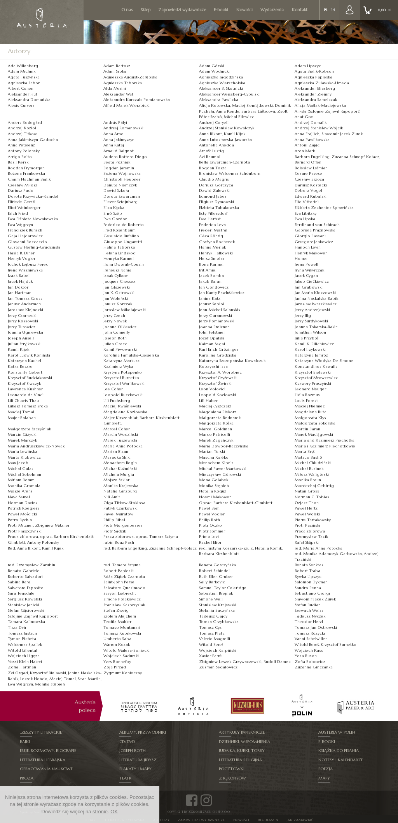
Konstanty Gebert (25, 372)
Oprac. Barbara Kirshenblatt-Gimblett (235, 502)
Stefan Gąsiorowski (26, 610)
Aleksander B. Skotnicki (221, 88)
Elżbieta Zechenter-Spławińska (324, 207)
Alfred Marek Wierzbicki (126, 105)
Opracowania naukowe (46, 766)
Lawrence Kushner (25, 388)
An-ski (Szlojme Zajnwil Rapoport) (328, 111)
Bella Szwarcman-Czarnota (224, 162)
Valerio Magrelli (214, 638)
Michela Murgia (118, 474)
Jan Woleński (115, 298)
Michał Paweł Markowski (222, 468)
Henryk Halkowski (216, 253)
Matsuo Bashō (308, 457)
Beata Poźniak (116, 162)
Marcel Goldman (215, 429)
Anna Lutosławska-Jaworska (225, 139)
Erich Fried (18, 213)
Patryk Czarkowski (120, 508)
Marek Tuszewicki (120, 440)
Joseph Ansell (21, 338)
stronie (100, 811)
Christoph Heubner (121, 179)
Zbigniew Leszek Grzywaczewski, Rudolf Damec (245, 661)
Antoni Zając (307, 145)
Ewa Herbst (210, 218)
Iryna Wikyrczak (309, 270)
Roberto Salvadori (25, 576)
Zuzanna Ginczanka (314, 667)
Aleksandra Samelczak (316, 99)
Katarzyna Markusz (121, 360)
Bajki (25, 740)
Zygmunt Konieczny (122, 672)
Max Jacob (18, 462)
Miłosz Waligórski (312, 474)
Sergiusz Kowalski (25, 599)
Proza (27, 775)
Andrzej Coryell (214, 122)
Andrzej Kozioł (22, 127)
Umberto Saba (117, 638)
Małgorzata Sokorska (315, 423)
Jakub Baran (210, 281)
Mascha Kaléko (214, 457)
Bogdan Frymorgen (26, 168)
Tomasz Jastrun (22, 633)
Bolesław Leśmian (311, 168)
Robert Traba (307, 570)
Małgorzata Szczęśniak (29, 429)
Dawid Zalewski (214, 190)
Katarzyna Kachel (24, 360)
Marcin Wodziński (120, 434)
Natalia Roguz (212, 491)
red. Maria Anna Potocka (318, 548)
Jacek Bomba (211, 275)
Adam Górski (211, 65)
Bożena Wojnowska (122, 173)
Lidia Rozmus (307, 394)
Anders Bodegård (25, 122)
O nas (127, 9)
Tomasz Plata (212, 633)
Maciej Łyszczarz (215, 406)
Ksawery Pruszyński (313, 383)
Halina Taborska (119, 247)
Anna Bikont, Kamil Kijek (222, 133)
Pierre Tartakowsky (313, 519)
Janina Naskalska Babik (316, 298)
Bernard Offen (308, 162)
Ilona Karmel (211, 264)
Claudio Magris (214, 179)
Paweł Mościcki (22, 514)
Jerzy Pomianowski (216, 321)
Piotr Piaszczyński (25, 531)
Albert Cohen (20, 88)
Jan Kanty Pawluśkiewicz (221, 292)
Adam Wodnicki (214, 71)
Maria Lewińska (22, 451)
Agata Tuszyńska (24, 77)
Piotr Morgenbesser (122, 525)
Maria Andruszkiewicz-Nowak (36, 446)
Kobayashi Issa (213, 366)
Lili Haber (208, 400)
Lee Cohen (113, 388)
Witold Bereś (211, 644)
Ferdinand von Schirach (317, 224)
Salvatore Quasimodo (124, 587)
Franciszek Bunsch (25, 230)
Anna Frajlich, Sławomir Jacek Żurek (329, 133)
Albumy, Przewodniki (142, 731)
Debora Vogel (308, 190)
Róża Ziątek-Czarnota (124, 576)
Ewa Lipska (305, 218)
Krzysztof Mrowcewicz (316, 377)
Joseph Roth (115, 338)
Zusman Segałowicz (218, 667)
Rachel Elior (210, 542)
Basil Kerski (19, 162)
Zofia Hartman (22, 667)
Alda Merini (114, 88)
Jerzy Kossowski (23, 321)
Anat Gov (304, 116)
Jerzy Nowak (115, 321)
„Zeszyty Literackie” (41, 731)
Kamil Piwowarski (120, 349)
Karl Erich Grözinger (218, 349)
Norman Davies (22, 502)
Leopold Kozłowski (217, 394)
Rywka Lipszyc (308, 576)
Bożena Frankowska (26, 173)
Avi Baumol (209, 156)
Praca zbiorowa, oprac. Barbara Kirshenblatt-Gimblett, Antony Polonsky (51, 539)
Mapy (324, 775)
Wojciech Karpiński (217, 650)
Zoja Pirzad (114, 667)
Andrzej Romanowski (123, 127)
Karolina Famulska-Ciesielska (131, 355)
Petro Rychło (20, 519)
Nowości (244, 9)
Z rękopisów (232, 775)
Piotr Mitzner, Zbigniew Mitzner (39, 525)
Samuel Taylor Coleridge (222, 587)
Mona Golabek (213, 479)
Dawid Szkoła (116, 190)
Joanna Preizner (214, 326)
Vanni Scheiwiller (311, 638)
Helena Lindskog (119, 253)
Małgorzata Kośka (216, 423)
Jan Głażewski (116, 287)
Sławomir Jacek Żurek (315, 599)
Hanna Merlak (212, 247)
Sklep (145, 9)
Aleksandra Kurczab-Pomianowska (136, 99)
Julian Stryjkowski (24, 343)
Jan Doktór (18, 287)
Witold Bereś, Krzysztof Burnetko (325, 644)
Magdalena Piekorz (217, 411)
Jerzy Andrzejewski (312, 309)
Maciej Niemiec (310, 406)
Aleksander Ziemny (313, 94)
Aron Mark (305, 150)
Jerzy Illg (303, 315)
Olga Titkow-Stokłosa (124, 502)
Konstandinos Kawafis (316, 366)
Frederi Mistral (213, 230)
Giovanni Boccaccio (27, 241)
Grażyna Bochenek (217, 241)
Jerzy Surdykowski (311, 321)
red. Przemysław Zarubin (31, 564)
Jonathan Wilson (310, 332)
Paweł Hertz (306, 508)
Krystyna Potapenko (122, 372)
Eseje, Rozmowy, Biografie (48, 749)
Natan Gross (307, 491)
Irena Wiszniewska (25, 270)
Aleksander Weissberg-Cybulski (229, 94)
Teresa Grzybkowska (219, 621)
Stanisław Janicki (23, 604)
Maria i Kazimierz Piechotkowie (325, 446)
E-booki (221, 9)
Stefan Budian (308, 604)
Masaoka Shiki (117, 457)
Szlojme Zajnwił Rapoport (33, 616)
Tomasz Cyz (210, 627)
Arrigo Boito (20, 156)
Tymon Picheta (22, 638)
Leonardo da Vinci (26, 394)
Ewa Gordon (115, 218)
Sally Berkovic (212, 582)
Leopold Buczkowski (123, 394)
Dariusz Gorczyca (216, 185)
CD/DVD (127, 740)
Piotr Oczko (210, 525)
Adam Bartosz (116, 65)
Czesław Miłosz (22, 185)
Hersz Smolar (211, 258)
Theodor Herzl (309, 621)
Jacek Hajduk (20, 281)
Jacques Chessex (119, 281)
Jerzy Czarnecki (22, 315)
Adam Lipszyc (308, 65)
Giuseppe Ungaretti (122, 241)
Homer (301, 258)
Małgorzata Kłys (310, 417)
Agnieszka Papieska (313, 77)
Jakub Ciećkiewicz (312, 281)
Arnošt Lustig (211, 150)
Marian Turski (212, 451)
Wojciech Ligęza (24, 655)
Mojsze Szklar (116, 479)
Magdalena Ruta (310, 411)
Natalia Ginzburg (120, 491)
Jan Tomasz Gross (25, 298)
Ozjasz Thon (307, 502)
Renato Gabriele (24, 570)
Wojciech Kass (309, 650)
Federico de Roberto (123, 224)
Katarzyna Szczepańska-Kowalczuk (232, 360)
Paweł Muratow (118, 514)
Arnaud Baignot (118, 150)
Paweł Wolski (307, 514)
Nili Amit (111, 496)
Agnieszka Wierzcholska (222, 82)
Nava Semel (19, 496)
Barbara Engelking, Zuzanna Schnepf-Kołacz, (337, 156)
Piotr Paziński (307, 525)
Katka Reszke (20, 366)
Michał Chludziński (313, 462)
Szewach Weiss (309, 610)
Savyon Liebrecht (119, 593)
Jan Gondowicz (214, 287)
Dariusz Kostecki (311, 185)
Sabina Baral (19, 582)
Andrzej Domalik (310, 122)
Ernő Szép (112, 213)
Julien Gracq (115, 343)
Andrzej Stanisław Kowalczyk (226, 127)
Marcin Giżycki (22, 434)
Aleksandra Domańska (29, 99)
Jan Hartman (19, 292)
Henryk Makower (311, 253)
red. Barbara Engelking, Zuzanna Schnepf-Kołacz (150, 548)
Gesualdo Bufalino (121, 235)
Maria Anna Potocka (123, 446)
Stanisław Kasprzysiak (124, 604)
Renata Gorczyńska (217, 564)
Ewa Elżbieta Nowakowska (33, 218)
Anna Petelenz (21, 145)
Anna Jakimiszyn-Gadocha (33, 139)
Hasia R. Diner (21, 253)
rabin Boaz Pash (118, 542)
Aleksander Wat (118, 94)
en (332, 10)
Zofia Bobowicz (310, 661)
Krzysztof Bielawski (313, 372)
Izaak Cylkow (115, 275)
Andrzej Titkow (22, 133)
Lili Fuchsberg (116, 400)
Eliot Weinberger (24, 207)
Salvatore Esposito (26, 587)
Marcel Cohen (117, 429)
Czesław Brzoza (309, 179)
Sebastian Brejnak (216, 593)
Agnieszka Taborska (122, 82)
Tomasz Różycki (310, 633)
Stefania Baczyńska (217, 610)
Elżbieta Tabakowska (219, 207)
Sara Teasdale (21, 593)
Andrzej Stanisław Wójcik (319, 127)
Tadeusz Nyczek (310, 616)
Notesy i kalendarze (340, 758)
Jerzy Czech (114, 315)
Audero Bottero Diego (125, 156)
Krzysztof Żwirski (215, 383)
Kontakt (299, 9)
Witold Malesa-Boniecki (126, 650)
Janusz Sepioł (211, 303)
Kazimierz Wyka (118, 366)
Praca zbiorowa (310, 531)
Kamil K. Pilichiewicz (314, 343)
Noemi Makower (215, 496)
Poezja (325, 766)
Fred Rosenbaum (119, 230)
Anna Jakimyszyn (118, 139)
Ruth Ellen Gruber (216, 576)
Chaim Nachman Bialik (29, 179)
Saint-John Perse (118, 582)
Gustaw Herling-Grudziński (34, 247)
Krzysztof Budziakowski (30, 377)
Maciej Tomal (21, 411)
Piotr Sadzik (114, 531)
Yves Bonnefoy (117, 661)
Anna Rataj (113, 145)
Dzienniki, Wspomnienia (244, 740)
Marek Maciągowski (314, 434)
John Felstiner (212, 332)
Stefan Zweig (116, 610)
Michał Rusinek (309, 468)
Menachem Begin (120, 462)
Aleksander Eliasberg (315, 88)
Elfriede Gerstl (21, 201)
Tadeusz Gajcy (213, 616)
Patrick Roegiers (23, 508)
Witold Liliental (22, 650)
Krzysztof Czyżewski (218, 377)
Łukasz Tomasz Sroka (28, 406)
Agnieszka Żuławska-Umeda (322, 82)
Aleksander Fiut (22, 94)
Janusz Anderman (24, 303)
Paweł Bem (209, 508)
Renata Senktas (309, 564)
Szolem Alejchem (119, 616)
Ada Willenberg (23, 65)
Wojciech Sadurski (121, 655)
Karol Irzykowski (310, 349)
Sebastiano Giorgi (312, 593)
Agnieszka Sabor (24, 82)
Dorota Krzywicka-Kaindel (33, 196)
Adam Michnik (21, 71)
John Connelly (116, 332)
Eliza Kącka (113, 207)
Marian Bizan (115, 451)
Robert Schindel (214, 570)
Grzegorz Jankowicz (314, 241)
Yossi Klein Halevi (25, 661)
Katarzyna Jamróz (311, 355)
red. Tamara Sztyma (122, 564)
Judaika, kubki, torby (242, 749)
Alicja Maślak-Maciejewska (320, 105)
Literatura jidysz (138, 758)
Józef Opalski (211, 338)
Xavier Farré (210, 655)
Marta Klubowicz (24, 457)
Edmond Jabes (213, 196)
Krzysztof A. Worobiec (220, 372)
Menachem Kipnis (216, 462)
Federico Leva (212, 224)
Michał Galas (20, 468)
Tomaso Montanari (121, 627)
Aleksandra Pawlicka (218, 99)
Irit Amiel (207, 270)
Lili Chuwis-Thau (23, 400)
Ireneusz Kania (117, 270)
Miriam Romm (21, 479)
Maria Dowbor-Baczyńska (223, 446)
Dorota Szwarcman (121, 196)
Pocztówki (231, 766)
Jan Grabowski (309, 287)
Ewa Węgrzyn (20, 224)
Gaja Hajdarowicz (25, 235)
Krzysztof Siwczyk (24, 383)
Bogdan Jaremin (118, 168)
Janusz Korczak (117, 303)
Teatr (125, 775)
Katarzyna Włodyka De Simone (324, 360)
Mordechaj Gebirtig (314, 485)
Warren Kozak (116, 644)
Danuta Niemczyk (120, 185)
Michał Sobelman (24, 474)
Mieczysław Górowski (220, 474)
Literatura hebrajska (42, 758)
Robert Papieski (118, 570)
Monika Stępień (214, 485)
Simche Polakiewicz (122, 599)
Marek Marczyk (22, 440)
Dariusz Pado (20, 190)
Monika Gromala (24, 485)
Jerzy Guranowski (215, 315)
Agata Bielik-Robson (314, 71)
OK (114, 811)
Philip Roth (209, 519)
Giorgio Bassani (310, 235)
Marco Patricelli (214, 434)
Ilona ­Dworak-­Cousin (123, 264)
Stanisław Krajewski (217, 604)
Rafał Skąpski (307, 542)
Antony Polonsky (24, 150)
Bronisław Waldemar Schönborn (229, 173)
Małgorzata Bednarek (220, 417)
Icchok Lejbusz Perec (28, 264)
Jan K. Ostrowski (118, 292)
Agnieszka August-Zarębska (130, 77)
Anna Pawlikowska (312, 139)
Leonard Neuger (310, 388)
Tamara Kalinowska (26, 621)
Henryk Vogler (21, 258)
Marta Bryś (304, 451)
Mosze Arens (20, 491)
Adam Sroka (114, 71)
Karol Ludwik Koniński (29, 355)
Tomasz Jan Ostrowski (316, 627)
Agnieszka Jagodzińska (221, 77)
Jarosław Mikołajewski (124, 309)
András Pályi (115, 122)
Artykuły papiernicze (242, 731)
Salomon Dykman (311, 582)
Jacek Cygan (306, 275)
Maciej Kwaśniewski (122, 406)
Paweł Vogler (212, 514)
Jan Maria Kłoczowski (315, 292)
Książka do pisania (339, 749)
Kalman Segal (212, 343)
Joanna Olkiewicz (119, 326)
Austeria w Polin (336, 731)
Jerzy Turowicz (21, 326)
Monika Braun (308, 479)
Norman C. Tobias (312, 496)
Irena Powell (306, 264)
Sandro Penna (308, 587)
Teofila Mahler (117, 621)
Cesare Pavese (308, 173)
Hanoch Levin (308, 247)
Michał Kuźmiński (120, 468)
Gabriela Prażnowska (315, 230)
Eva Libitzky (305, 213)
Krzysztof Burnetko (121, 377)
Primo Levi (209, 536)
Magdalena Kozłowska (125, 411)
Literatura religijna (240, 758)
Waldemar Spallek (25, 644)
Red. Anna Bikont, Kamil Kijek (35, 548)
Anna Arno (113, 133)
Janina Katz (209, 298)
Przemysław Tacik (311, 536)
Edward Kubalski (310, 196)
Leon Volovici (212, 388)
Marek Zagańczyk (216, 440)
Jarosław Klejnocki (25, 309)
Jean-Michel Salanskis (219, 309)
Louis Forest (306, 400)
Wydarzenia (272, 9)
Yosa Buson (306, 655)
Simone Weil (211, 599)
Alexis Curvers (21, 105)
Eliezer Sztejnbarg (120, 201)
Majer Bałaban (22, 417)
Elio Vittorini (307, 201)
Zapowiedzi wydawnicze (182, 9)
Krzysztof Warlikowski (124, 383)
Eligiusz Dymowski (216, 201)
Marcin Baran (307, 429)
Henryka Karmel (118, 258)
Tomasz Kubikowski (122, 633)
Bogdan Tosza (213, 168)
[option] (139, 706)
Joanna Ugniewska (25, 332)
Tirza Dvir (17, 627)
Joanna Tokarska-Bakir (316, 326)
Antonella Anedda (216, 145)
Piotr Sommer (212, 531)
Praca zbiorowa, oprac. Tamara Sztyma (140, 536)
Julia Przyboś (306, 338)
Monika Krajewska (120, 485)
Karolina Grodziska (217, 355)
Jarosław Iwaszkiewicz (316, 303)
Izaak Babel (19, 275)
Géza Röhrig (211, 235)
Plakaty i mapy (135, 766)
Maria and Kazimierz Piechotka (324, 440)
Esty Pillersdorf (213, 213)
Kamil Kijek (18, 349)
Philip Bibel (114, 519)
